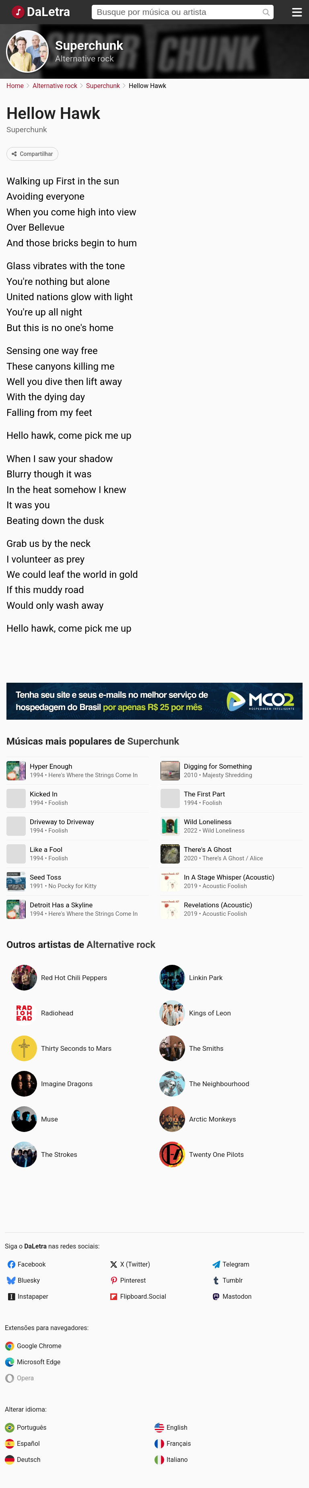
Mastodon (236, 1296)
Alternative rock (84, 58)
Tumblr (232, 1280)
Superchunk (89, 45)
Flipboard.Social (143, 1296)
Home (15, 86)
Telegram (235, 1264)
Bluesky (29, 1280)
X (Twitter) (135, 1264)
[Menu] (297, 12)
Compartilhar (32, 154)
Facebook (31, 1264)
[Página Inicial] (40, 12)
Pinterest (133, 1280)
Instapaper (33, 1296)
